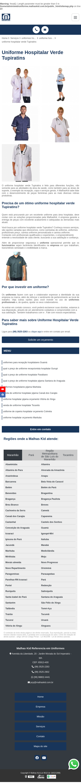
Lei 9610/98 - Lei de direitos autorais (55, 637)
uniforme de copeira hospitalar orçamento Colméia (27, 411)
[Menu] (75, 17)
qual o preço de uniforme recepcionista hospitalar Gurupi (30, 368)
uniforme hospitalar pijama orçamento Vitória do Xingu (29, 399)
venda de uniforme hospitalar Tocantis (21, 405)
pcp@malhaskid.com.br (40, 682)
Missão (40, 716)
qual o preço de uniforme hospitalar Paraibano (25, 374)
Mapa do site (40, 746)
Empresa (40, 706)
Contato (40, 736)
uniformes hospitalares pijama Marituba (22, 387)
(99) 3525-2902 (40, 672)
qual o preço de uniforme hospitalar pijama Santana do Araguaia (34, 381)
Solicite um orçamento (40, 339)
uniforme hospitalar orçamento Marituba (22, 417)
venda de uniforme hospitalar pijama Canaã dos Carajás (30, 393)
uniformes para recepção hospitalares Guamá (25, 362)
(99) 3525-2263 (20, 331)
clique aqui (36, 331)
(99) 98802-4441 (40, 677)
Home (40, 696)
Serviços (40, 726)
